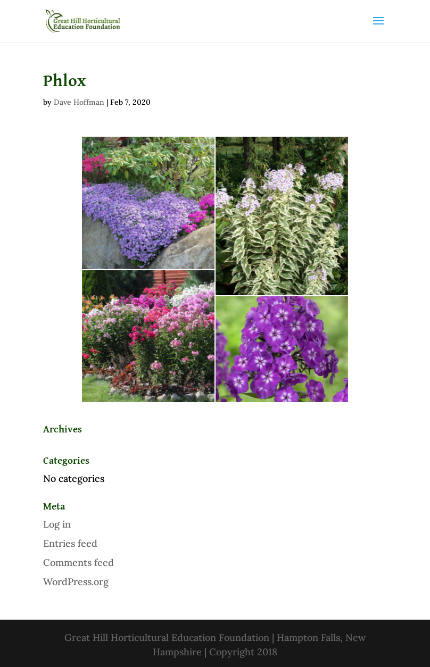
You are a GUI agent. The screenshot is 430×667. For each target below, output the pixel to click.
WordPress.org (76, 582)
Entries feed (70, 543)
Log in (57, 524)
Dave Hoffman (79, 102)
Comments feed (78, 562)
